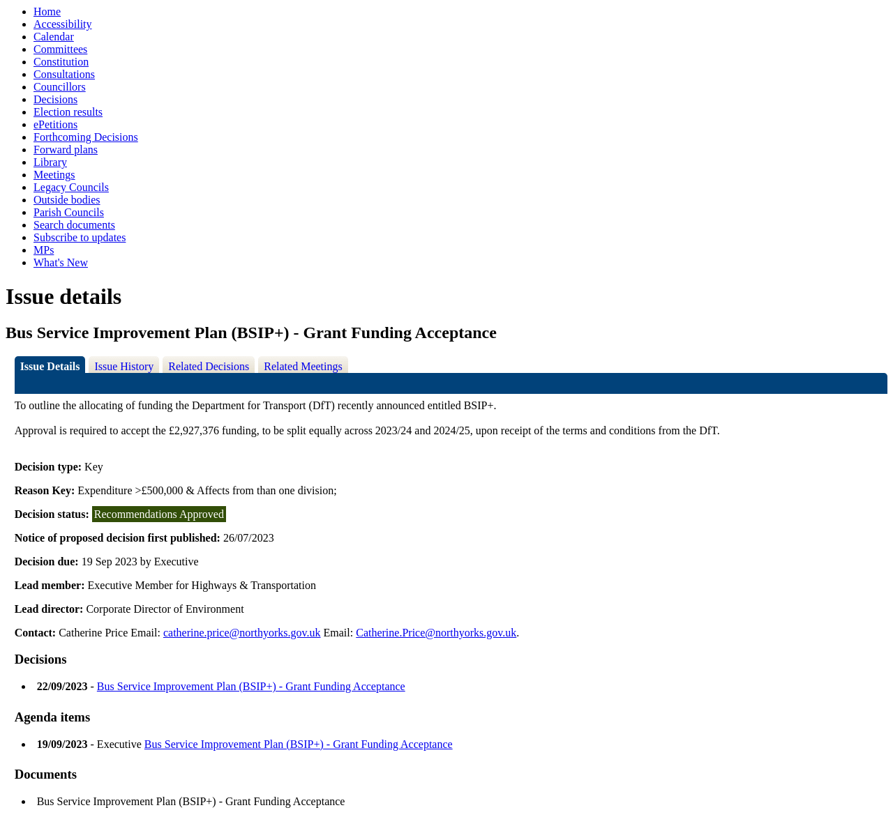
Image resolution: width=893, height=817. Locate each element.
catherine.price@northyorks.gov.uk (242, 633)
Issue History (123, 366)
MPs (43, 250)
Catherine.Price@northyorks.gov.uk (436, 633)
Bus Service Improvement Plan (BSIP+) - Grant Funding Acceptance (251, 686)
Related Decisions (208, 366)
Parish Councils (68, 212)
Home (47, 11)
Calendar (53, 37)
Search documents (74, 225)
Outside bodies (66, 200)
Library (50, 162)
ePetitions (55, 124)
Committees (60, 49)
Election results (68, 112)
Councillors (59, 87)
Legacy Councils (71, 187)
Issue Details (50, 366)
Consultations (64, 74)
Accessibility (62, 24)
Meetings (54, 175)
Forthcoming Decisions (85, 137)
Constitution (61, 62)
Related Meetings (303, 366)
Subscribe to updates (79, 237)
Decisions (55, 99)
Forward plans (65, 149)
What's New (60, 262)
